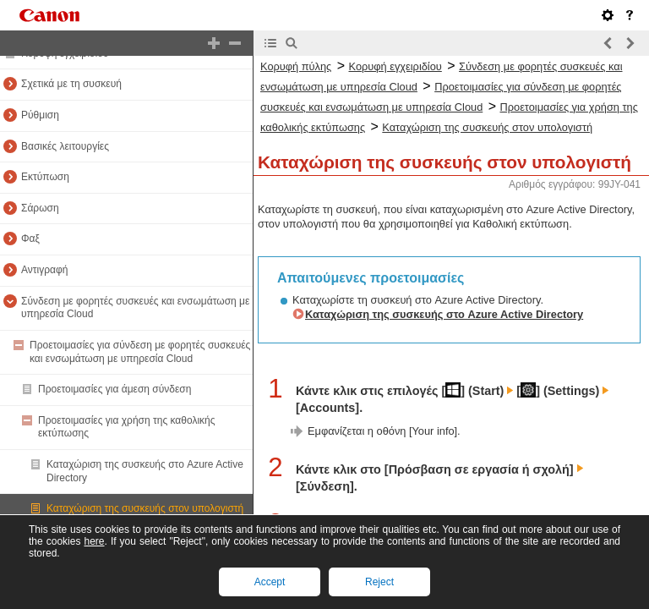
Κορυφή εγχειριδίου (395, 66)
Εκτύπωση (45, 177)
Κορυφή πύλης (295, 66)
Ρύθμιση (40, 115)
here (94, 541)
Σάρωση (40, 208)
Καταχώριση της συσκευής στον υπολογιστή (144, 508)
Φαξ (30, 238)
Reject (379, 582)
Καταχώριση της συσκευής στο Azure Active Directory (444, 314)
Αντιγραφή (44, 270)
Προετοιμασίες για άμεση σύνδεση (114, 389)
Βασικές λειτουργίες (65, 146)
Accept (270, 582)
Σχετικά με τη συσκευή (71, 84)
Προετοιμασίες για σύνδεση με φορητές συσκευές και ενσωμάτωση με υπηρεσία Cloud (140, 352)
